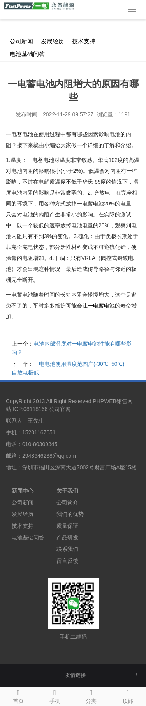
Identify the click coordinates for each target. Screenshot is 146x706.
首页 (18, 695)
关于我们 (67, 491)
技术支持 (83, 41)
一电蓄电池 (19, 134)
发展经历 (52, 41)
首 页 (45, 19)
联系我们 (67, 549)
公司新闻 (97, 19)
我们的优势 (70, 514)
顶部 (127, 695)
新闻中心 (69, 19)
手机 (55, 695)
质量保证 (67, 526)
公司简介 (67, 502)
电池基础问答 (27, 54)
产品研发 (67, 537)
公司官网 (60, 409)
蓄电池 (40, 160)
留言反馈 (67, 561)
